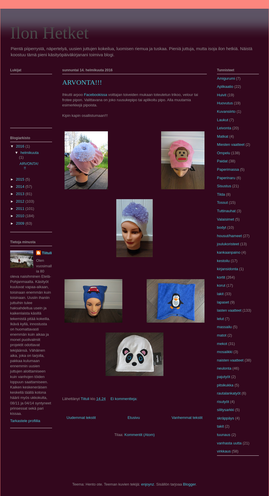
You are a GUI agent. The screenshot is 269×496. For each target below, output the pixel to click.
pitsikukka (225, 385)
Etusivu (134, 417)
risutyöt (223, 401)
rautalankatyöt (229, 393)
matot (221, 335)
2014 (20, 186)
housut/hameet (229, 236)
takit (220, 426)
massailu (224, 327)
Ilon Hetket (49, 32)
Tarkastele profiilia (25, 421)
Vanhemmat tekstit (187, 417)
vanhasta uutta (229, 443)
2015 (20, 179)
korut (221, 285)
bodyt (221, 227)
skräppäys (225, 418)
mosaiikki (224, 352)
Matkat (222, 136)
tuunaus (223, 435)
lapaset (223, 302)
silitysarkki (225, 410)
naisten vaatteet (230, 360)
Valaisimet (225, 219)
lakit (220, 294)
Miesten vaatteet (230, 144)
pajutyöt (223, 377)
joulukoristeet (228, 244)
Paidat (222, 161)
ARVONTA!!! (82, 82)
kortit (221, 277)
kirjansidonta (227, 269)
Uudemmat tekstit (81, 417)
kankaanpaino (228, 252)
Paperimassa (228, 169)
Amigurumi (226, 78)
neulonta (224, 368)
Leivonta (224, 128)
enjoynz (147, 484)
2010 (20, 216)
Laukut (222, 120)
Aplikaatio (225, 86)
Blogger (189, 484)
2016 (20, 146)
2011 (20, 208)
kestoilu (223, 261)
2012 (20, 201)
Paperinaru (226, 178)
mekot (222, 343)
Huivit (221, 95)
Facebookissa (95, 94)
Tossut (222, 202)
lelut (220, 319)
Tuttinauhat (226, 211)
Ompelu (223, 153)
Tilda (221, 194)
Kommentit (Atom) (139, 435)
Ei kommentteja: (124, 399)
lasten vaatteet (229, 310)
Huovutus (225, 103)
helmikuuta (30, 152)
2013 (20, 194)
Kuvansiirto (226, 111)
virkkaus (224, 451)
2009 (20, 223)
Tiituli (47, 253)
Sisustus (224, 186)
